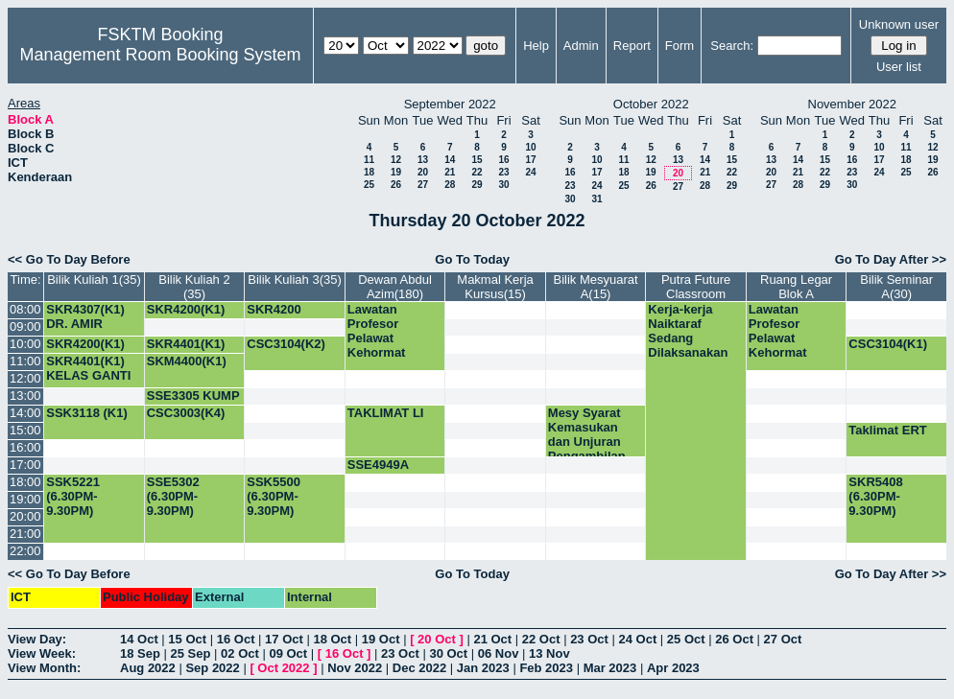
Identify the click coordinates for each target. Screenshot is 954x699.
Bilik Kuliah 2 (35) (193, 286)
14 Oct (139, 639)
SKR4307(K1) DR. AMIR (85, 316)
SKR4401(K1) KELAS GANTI (88, 368)
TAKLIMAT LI (385, 413)
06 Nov (498, 653)
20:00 (25, 516)
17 (530, 159)
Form (679, 45)
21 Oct (492, 639)
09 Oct (288, 653)
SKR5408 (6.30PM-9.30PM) (875, 496)
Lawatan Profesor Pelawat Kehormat (376, 331)
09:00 (25, 326)
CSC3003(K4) (186, 413)
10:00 (25, 344)
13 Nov (549, 653)
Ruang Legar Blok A (796, 286)
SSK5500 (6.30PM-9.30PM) (273, 496)
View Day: (37, 639)
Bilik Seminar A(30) (896, 286)
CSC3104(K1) (887, 344)
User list (898, 66)
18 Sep (140, 653)
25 (369, 184)
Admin (581, 45)
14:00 (25, 413)
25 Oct (686, 639)
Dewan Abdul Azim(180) (395, 286)
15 (476, 159)
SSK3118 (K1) (87, 413)
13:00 (25, 395)
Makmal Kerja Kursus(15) (495, 286)
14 (449, 159)
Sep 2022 (212, 668)
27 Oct (783, 639)
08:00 (25, 309)
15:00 (25, 430)
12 (396, 159)
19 (396, 172)
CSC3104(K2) (286, 344)
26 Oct (734, 639)
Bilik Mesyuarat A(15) (595, 286)
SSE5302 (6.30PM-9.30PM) (173, 496)
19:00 (25, 499)
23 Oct (589, 639)
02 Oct (240, 653)
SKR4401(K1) (186, 344)
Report (632, 45)
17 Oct (284, 639)
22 (476, 172)
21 (449, 172)
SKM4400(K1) (187, 361)
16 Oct (236, 639)
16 (503, 159)
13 (422, 159)
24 (530, 172)
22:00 (25, 551)
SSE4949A (378, 464)
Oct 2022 (283, 668)
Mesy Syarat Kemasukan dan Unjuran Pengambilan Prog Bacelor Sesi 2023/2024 (592, 449)
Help (536, 45)
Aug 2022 (148, 668)
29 (476, 184)
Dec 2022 (419, 668)
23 (503, 172)
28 (449, 184)
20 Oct (436, 639)
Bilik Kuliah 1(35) (94, 279)
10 (530, 147)
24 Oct (638, 639)
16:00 (25, 447)
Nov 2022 (354, 668)
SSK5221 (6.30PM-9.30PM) (73, 496)
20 (422, 172)
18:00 (25, 482)
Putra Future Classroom (695, 286)
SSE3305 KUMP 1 (193, 402)
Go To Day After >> (890, 259)
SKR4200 (273, 309)
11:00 (25, 361)
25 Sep (191, 653)
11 (369, 159)
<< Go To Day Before (69, 259)
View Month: (44, 668)
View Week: (42, 653)
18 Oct (332, 639)
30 (503, 184)
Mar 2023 (610, 668)
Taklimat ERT (887, 430)
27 (422, 184)
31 (596, 199)
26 (396, 184)
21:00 (25, 533)
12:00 (25, 378)
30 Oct (448, 653)
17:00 (25, 464)
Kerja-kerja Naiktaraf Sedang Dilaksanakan (687, 331)
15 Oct (187, 639)
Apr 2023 (673, 668)
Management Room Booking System (159, 54)
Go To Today (472, 259)
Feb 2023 (546, 668)
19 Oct (381, 639)
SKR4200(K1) (186, 309)
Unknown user (899, 24)
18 (369, 172)
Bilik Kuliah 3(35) (295, 279)
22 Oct (541, 639)
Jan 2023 (483, 668)
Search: (731, 45)
